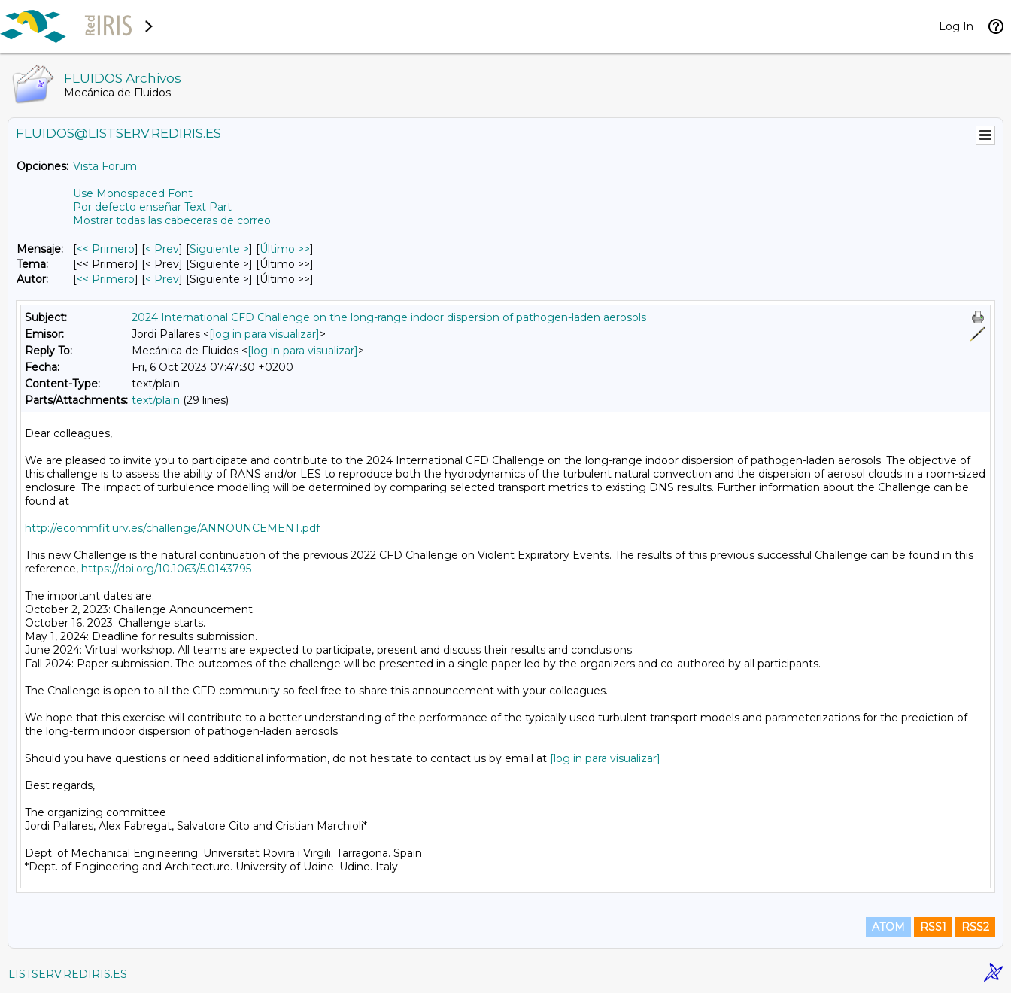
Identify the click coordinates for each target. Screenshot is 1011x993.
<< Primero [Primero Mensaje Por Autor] (106, 279)
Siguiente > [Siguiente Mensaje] (219, 249)
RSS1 (933, 927)
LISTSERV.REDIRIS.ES (67, 974)
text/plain (156, 400)
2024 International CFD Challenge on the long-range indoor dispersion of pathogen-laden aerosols (389, 317)
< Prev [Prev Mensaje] (162, 249)
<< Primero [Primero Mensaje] (106, 249)
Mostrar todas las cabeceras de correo (172, 220)
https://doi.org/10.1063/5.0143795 (166, 568)
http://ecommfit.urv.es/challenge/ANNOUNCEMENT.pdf (172, 528)
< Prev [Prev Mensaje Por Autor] (162, 279)
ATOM (888, 927)
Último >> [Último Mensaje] (285, 249)
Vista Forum (105, 166)
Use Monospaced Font (133, 193)
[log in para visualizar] (264, 334)
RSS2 (975, 927)
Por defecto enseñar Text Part (152, 207)
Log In (956, 26)
